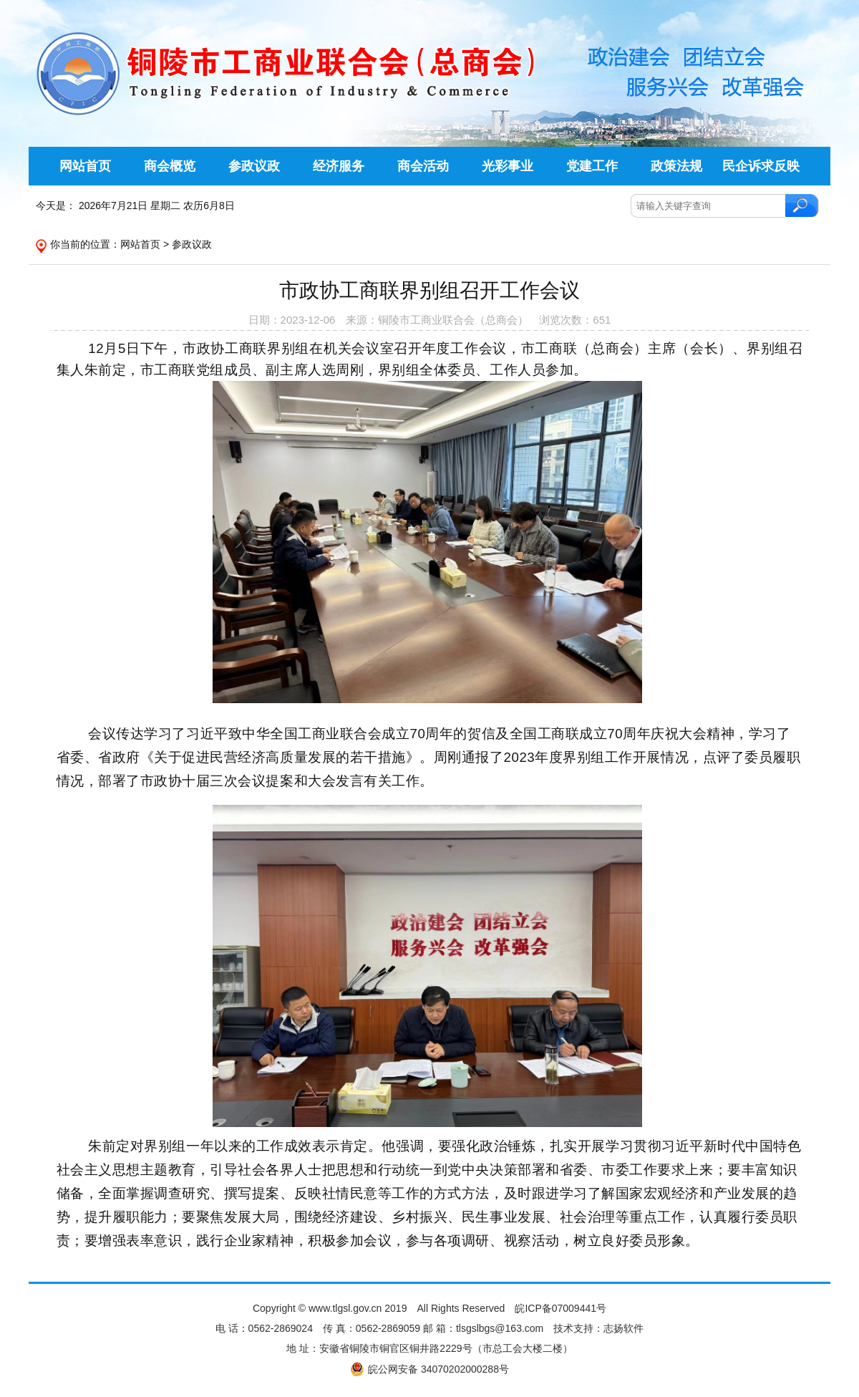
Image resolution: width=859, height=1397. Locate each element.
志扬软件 (623, 1328)
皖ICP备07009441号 (560, 1308)
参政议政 (192, 244)
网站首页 (140, 244)
